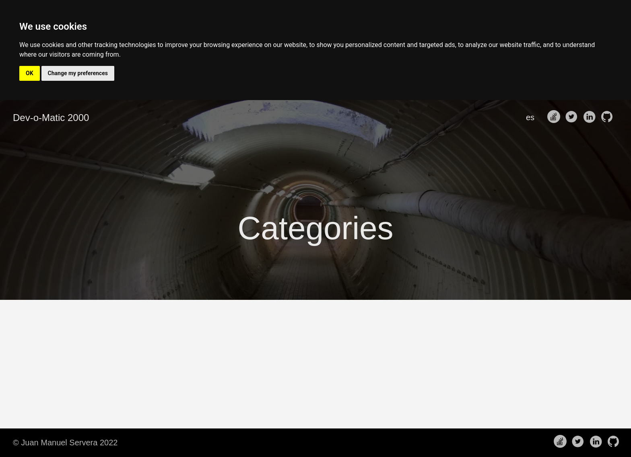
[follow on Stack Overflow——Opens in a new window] (555, 117)
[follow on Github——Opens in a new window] (608, 117)
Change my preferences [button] (78, 73)
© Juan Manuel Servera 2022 (65, 442)
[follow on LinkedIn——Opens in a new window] (591, 117)
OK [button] (29, 73)
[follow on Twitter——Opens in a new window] (573, 117)
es (530, 117)
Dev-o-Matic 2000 (51, 117)
